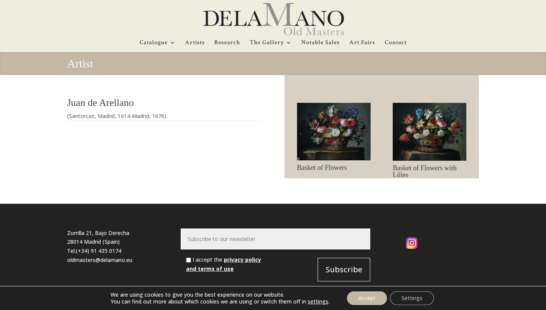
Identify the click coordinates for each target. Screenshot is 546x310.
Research (227, 43)
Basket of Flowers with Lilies (424, 171)
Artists (195, 43)
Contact (396, 43)
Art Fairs (362, 43)
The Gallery (267, 43)
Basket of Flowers (322, 167)
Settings (411, 298)
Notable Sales (320, 43)
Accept (367, 298)
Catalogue (154, 43)
